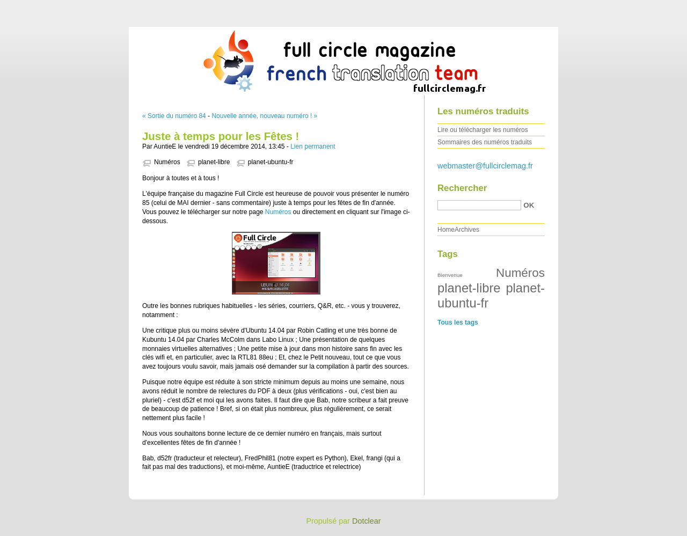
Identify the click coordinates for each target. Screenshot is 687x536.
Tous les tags (457, 322)
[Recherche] (479, 205)
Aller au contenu (555, 7)
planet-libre (214, 162)
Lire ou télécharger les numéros (482, 130)
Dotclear (366, 521)
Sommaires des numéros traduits (484, 142)
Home (446, 229)
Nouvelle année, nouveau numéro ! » (264, 116)
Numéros (167, 162)
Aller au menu (603, 7)
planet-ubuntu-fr (271, 162)
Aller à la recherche (655, 7)
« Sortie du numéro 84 (174, 116)
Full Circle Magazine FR (343, 58)
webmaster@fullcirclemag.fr (485, 165)
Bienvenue (450, 275)
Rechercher (462, 188)
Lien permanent (312, 146)
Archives (467, 229)
